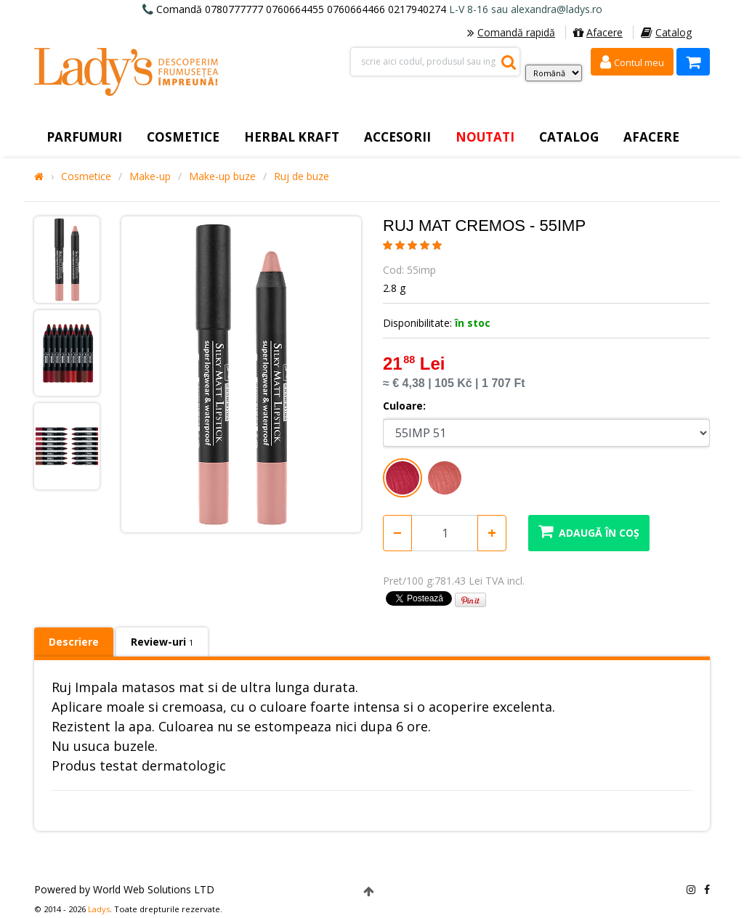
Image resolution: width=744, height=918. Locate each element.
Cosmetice (86, 176)
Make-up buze (222, 176)
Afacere (598, 32)
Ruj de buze (301, 176)
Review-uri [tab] (162, 642)
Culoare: (404, 406)
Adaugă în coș (588, 531)
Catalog (666, 32)
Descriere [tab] (74, 642)
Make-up (150, 176)
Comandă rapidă (511, 32)
